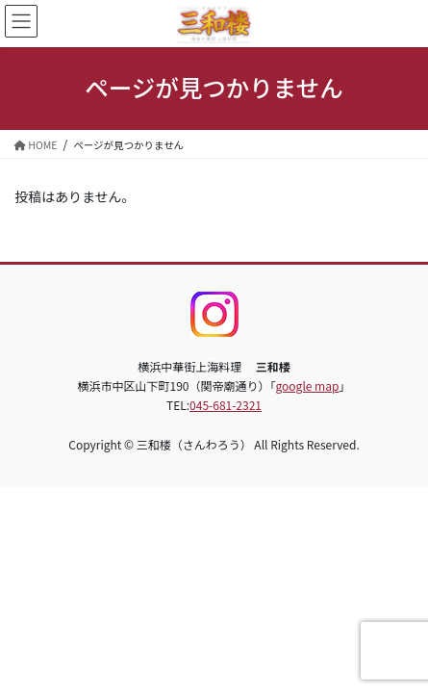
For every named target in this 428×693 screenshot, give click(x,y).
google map (308, 385)
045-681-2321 (225, 405)
